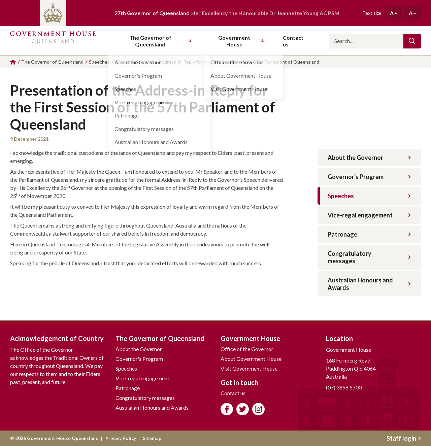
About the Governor (369, 157)
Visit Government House (249, 368)
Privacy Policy (120, 438)
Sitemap (152, 438)
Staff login (404, 438)
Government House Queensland (53, 37)
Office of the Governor (247, 349)
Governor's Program (369, 176)
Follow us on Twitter (242, 409)
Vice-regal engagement (369, 215)
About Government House (251, 358)
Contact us (233, 393)
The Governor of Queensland (160, 40)
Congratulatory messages (369, 257)
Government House (241, 40)
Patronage (369, 234)
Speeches (369, 196)
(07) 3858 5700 (344, 387)
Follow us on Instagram (258, 409)
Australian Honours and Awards (369, 283)
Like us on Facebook (226, 409)
